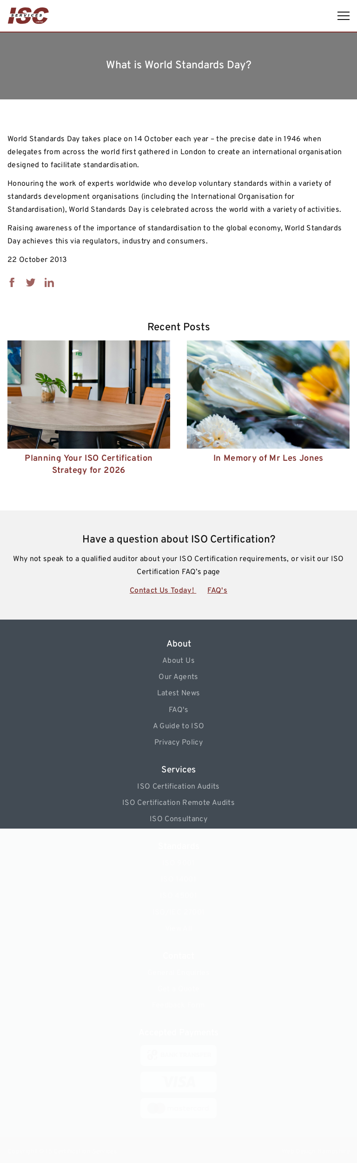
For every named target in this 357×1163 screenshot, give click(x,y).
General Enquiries (178, 973)
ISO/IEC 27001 (178, 912)
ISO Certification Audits (178, 786)
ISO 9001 (178, 863)
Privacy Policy (178, 742)
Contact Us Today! (163, 590)
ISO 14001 (178, 879)
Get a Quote (179, 989)
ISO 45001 (178, 896)
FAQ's (217, 590)
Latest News (178, 693)
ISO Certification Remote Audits (178, 803)
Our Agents (178, 677)
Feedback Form (178, 1005)
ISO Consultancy (178, 819)
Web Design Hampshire (316, 1152)
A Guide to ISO (179, 726)
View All (178, 929)
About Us (178, 661)
